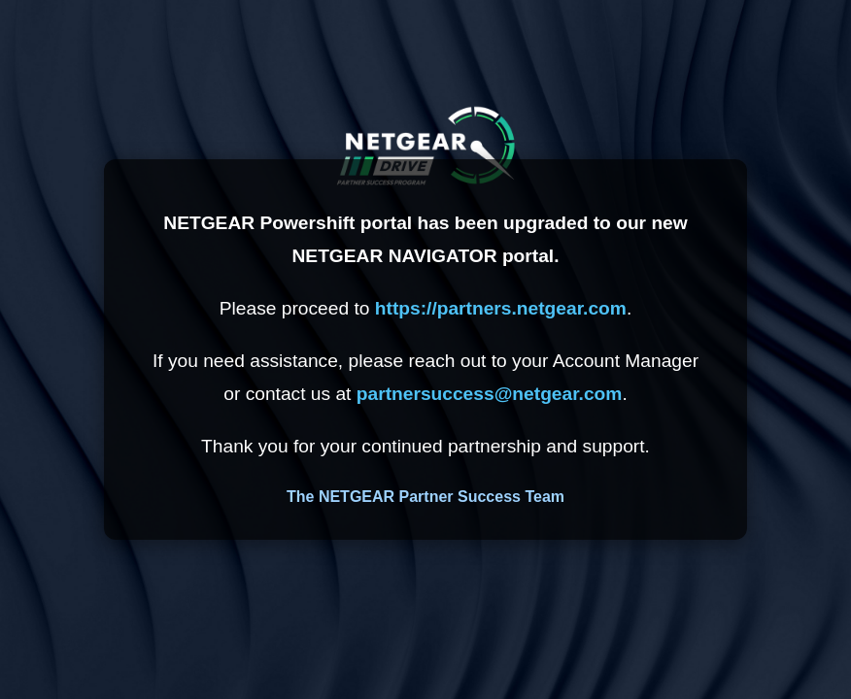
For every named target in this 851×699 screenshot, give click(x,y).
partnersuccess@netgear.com (490, 393)
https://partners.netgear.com (501, 308)
